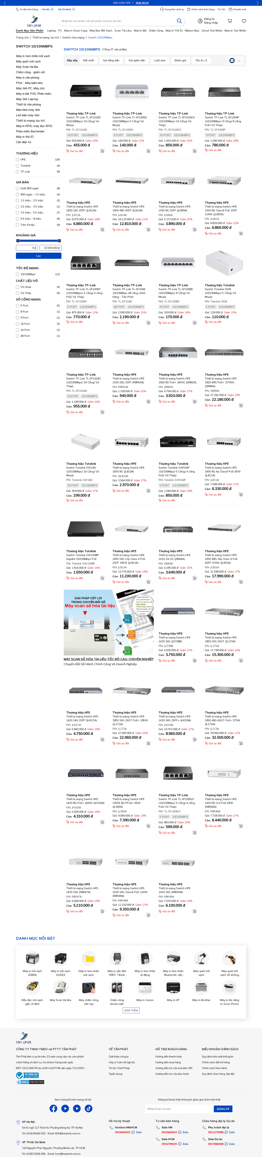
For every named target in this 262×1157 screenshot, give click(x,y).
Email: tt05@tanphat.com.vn (64, 1133)
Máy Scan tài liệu (27, 67)
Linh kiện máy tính (27, 115)
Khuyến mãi (237, 9)
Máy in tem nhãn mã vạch (33, 56)
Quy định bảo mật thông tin (217, 1056)
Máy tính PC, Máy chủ (30, 88)
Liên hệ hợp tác (126, 1062)
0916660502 (122, 1132)
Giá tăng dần (111, 60)
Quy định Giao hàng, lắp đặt (218, 1073)
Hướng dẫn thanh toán (168, 1056)
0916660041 (169, 1132)
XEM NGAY (142, 2)
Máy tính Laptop (27, 99)
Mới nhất (88, 60)
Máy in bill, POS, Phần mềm (33, 93)
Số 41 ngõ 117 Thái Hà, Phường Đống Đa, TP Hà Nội (52, 1127)
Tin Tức (221, 9)
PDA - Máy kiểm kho (29, 83)
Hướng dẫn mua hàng (168, 1062)
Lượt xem (159, 60)
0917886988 (215, 1144)
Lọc (38, 256)
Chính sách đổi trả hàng (216, 1062)
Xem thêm (131, 1010)
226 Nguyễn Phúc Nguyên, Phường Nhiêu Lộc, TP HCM (53, 1148)
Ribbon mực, (192, 30)
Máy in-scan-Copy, (76, 30)
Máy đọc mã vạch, (101, 30)
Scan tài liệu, (123, 30)
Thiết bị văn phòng (28, 104)
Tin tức (113, 1068)
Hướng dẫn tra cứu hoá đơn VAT (174, 1068)
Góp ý (112, 1062)
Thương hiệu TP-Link (81, 113)
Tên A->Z (201, 60)
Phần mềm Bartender (30, 131)
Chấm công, (156, 30)
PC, (60, 30)
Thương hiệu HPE (78, 202)
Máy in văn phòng (27, 77)
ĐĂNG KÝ (223, 1109)
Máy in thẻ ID (25, 137)
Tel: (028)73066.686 (33, 1153)
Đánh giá (180, 60)
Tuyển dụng (115, 1073)
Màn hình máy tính (28, 110)
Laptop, (52, 30)
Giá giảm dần (137, 60)
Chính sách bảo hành (214, 1068)
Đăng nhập (211, 22)
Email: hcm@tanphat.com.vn (64, 1153)
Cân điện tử (23, 142)
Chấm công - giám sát (30, 72)
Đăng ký (209, 19)
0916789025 (169, 1144)
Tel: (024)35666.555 (33, 1133)
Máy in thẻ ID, (174, 30)
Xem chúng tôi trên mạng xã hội (73, 1099)
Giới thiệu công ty (119, 1056)
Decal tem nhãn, (212, 30)
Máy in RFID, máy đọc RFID (34, 126)
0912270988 (215, 1132)
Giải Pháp (124, 1068)
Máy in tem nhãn (235, 30)
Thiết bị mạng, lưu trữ (30, 120)
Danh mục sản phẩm (29, 30)
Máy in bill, (140, 30)
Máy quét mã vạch (28, 61)
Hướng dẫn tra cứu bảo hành (172, 1073)
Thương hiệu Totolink (220, 285)
